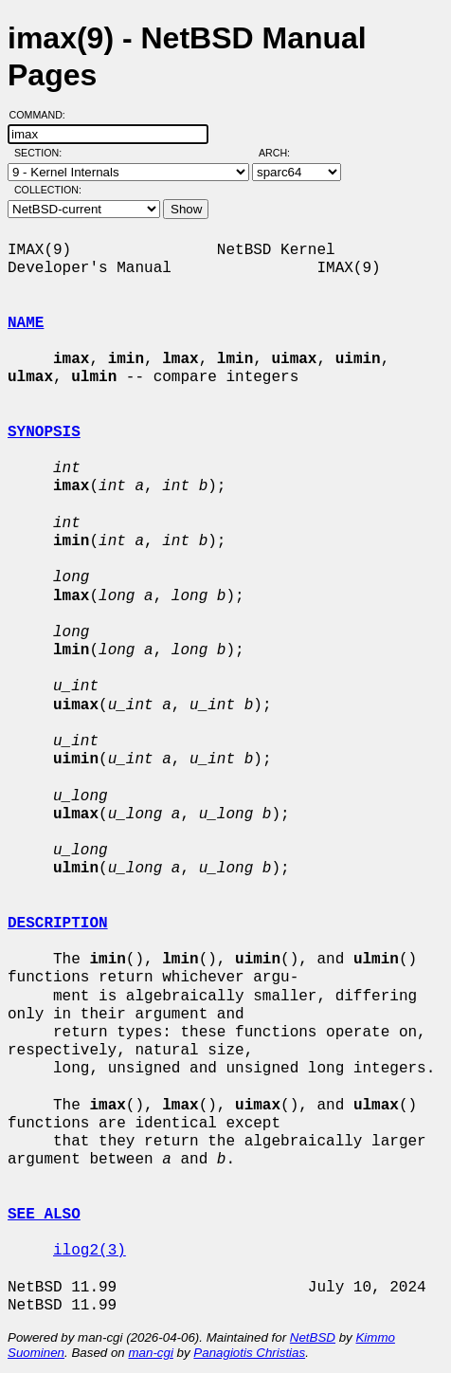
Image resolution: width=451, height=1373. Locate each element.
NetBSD (312, 1337)
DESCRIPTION (58, 923)
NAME (26, 323)
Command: (43, 114)
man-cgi (150, 1353)
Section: (42, 152)
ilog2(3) (89, 1250)
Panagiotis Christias (249, 1353)
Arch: (283, 152)
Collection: (47, 189)
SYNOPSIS (44, 432)
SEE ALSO (44, 1214)
